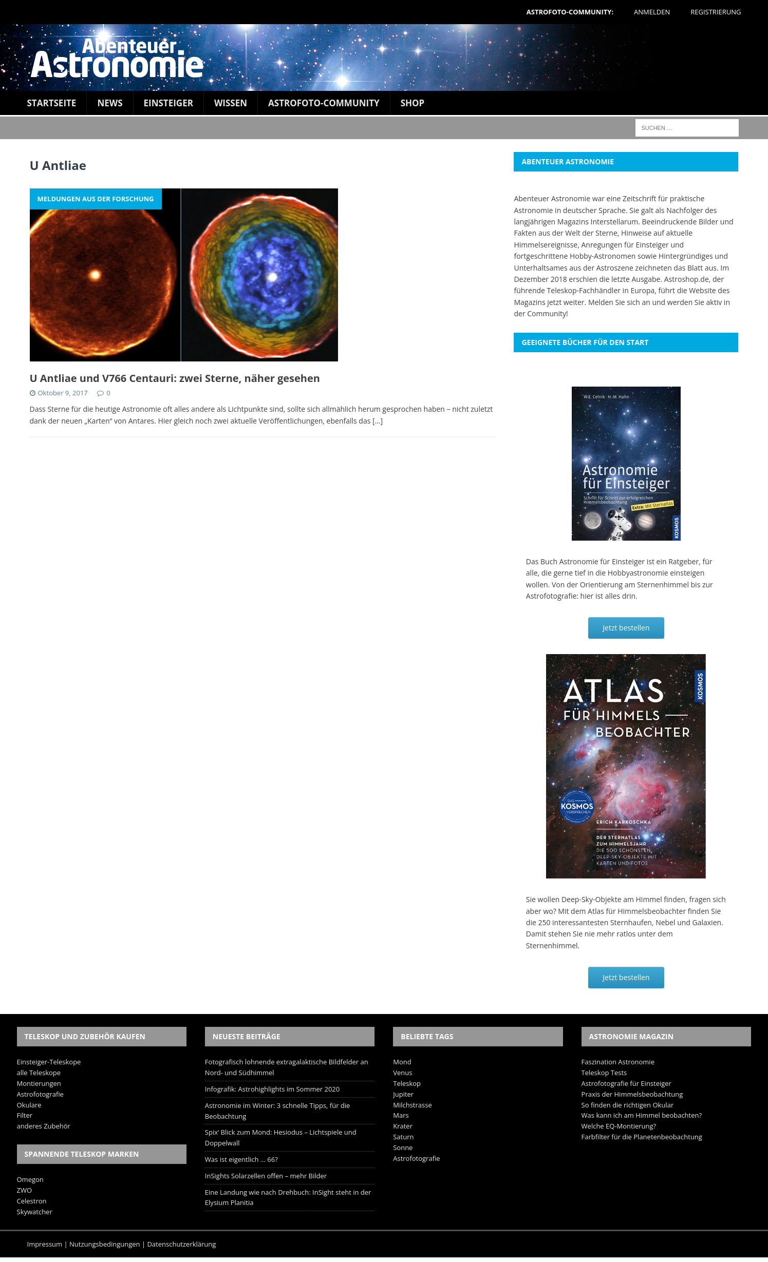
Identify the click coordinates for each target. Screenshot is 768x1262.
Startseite (52, 103)
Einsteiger (168, 103)
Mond (402, 1061)
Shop (413, 103)
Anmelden (652, 11)
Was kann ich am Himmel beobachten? (642, 1115)
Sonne (403, 1147)
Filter (25, 1115)
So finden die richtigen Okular (628, 1105)
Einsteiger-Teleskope (49, 1061)
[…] (377, 421)
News (109, 103)
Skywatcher (34, 1211)
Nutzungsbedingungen (104, 1244)
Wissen (230, 103)
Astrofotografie (40, 1094)
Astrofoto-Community (324, 103)
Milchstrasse (412, 1105)
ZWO (24, 1190)
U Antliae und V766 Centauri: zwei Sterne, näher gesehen (175, 378)
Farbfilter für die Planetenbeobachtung (642, 1136)
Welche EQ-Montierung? (619, 1126)
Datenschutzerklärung (181, 1244)
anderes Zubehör (43, 1126)
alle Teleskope (39, 1072)
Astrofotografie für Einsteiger (626, 1083)
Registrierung (715, 11)
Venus (402, 1072)
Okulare (29, 1105)
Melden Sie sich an (619, 302)
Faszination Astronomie (618, 1061)
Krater (403, 1126)
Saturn (403, 1136)
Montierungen (39, 1083)
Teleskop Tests (604, 1072)
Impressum (45, 1244)
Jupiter (403, 1094)
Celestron (32, 1201)
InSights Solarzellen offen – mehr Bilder (266, 1175)
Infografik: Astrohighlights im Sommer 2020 (272, 1089)
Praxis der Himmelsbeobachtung (632, 1094)
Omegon (30, 1179)
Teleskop (407, 1083)
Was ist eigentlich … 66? (241, 1159)
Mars (400, 1115)
